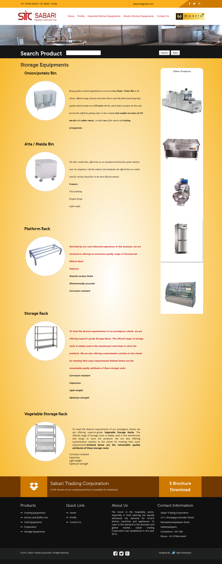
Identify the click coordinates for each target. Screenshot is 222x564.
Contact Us (163, 16)
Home (71, 16)
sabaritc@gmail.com (143, 3)
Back (175, 53)
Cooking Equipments (34, 512)
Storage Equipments (34, 531)
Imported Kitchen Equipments (104, 16)
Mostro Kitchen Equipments (139, 16)
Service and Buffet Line (36, 517)
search (164, 53)
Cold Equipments (33, 522)
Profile (81, 16)
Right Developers (183, 552)
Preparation (30, 526)
